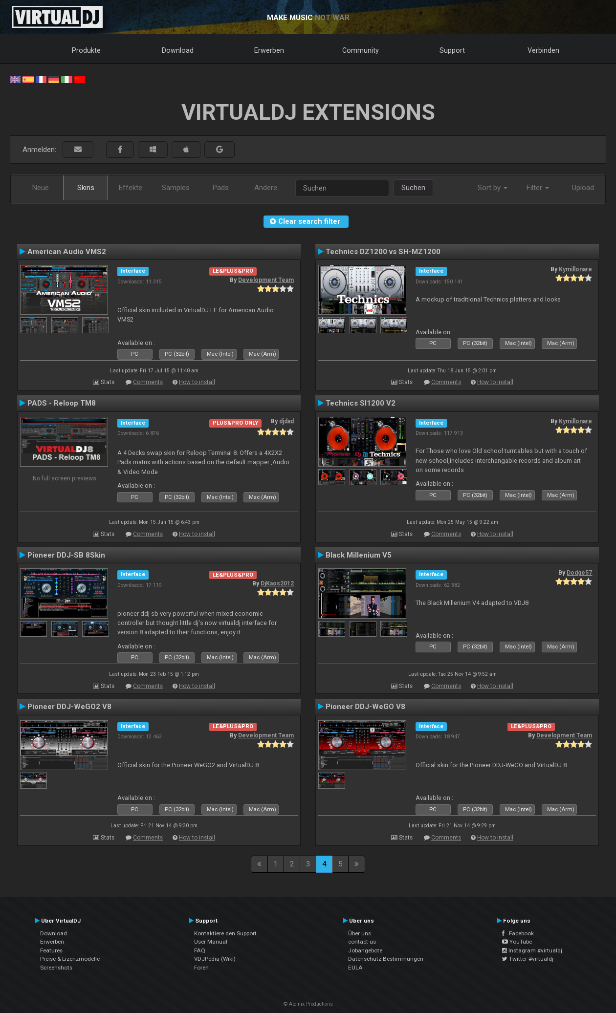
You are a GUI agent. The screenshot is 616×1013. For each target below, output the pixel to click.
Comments (148, 382)
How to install (197, 382)
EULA (355, 967)
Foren (201, 967)
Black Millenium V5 (359, 555)
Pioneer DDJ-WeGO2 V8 (69, 706)
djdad (286, 421)
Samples (176, 187)
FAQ (199, 950)
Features (51, 950)
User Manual (210, 941)
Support (452, 50)
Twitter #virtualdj (527, 958)
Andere (265, 187)
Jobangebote (365, 950)
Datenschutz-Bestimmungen (385, 958)
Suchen (413, 187)
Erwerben (269, 50)
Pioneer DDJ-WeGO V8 (365, 706)
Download (178, 50)
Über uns (359, 933)
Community (360, 50)
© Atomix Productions (308, 1004)
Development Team (266, 280)
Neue (40, 187)
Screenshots (56, 967)
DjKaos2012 (277, 583)
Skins (85, 187)
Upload (583, 187)
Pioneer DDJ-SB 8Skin (66, 555)
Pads (221, 187)
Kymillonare (575, 269)
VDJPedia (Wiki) (215, 958)
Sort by (492, 187)
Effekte (130, 187)
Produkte (86, 50)
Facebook (518, 933)
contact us (362, 941)
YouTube (517, 941)
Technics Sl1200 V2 (361, 403)
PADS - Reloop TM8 (61, 403)
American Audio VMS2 (66, 251)
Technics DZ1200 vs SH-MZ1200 (383, 251)
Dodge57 (579, 572)
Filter (538, 187)
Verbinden (543, 50)
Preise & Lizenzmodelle (70, 958)
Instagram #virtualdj (532, 950)
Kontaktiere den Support (225, 933)
